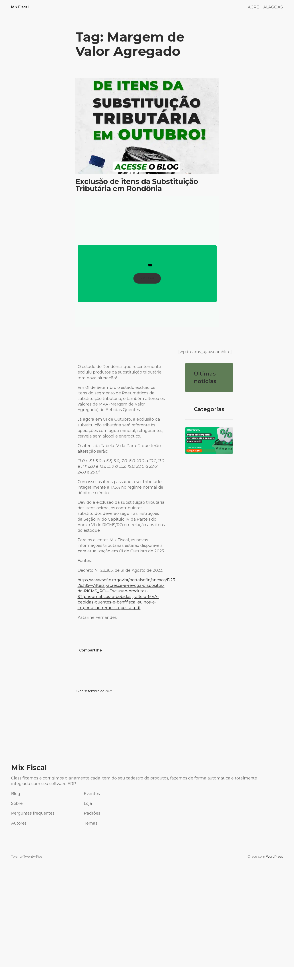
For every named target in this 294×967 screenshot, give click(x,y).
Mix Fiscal (19, 7)
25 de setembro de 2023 (94, 691)
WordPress (274, 857)
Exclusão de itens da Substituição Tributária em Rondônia (136, 185)
